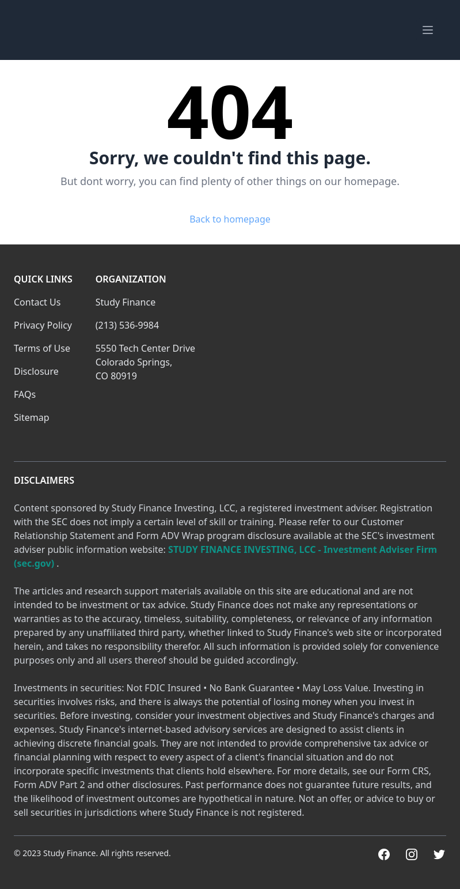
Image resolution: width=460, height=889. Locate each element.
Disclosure (36, 371)
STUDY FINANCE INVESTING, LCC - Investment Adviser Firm (302, 549)
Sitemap (32, 417)
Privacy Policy (43, 325)
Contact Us (37, 302)
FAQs (25, 394)
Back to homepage (230, 219)
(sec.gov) (34, 563)
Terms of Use (42, 348)
